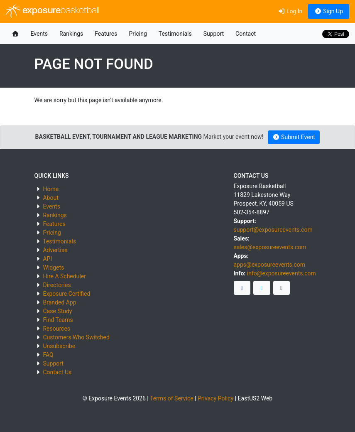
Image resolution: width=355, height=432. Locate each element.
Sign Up (328, 11)
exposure (52, 11)
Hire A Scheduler (64, 276)
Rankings (71, 33)
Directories (57, 285)
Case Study (57, 311)
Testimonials (175, 33)
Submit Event (293, 137)
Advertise (55, 250)
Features (106, 33)
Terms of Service (171, 398)
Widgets (53, 267)
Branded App (59, 302)
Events (39, 33)
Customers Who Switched (76, 337)
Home (51, 189)
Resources (56, 328)
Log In (290, 11)
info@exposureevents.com (281, 273)
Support (213, 33)
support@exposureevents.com (273, 229)
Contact (245, 33)
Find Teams (58, 320)
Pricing (138, 33)
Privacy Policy (215, 398)
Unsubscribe (59, 346)
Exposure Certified (66, 293)
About (50, 197)
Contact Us (57, 372)
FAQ (48, 354)
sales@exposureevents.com (270, 247)
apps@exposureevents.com (270, 264)
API (47, 258)
